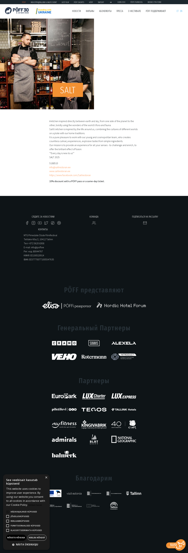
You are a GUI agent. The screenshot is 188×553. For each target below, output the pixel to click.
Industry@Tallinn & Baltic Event (44, 2)
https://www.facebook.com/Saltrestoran (70, 175)
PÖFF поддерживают (156, 11)
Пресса (119, 11)
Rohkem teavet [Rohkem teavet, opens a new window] (35, 505)
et (178, 11)
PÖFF (24, 2)
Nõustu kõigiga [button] (16, 537)
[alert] (26, 512)
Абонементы (105, 11)
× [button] (46, 477)
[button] (26, 545)
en (181, 11)
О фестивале (134, 11)
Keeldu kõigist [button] (37, 537)
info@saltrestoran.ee (60, 167)
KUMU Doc (121, 2)
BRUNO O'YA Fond (154, 2)
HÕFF (91, 2)
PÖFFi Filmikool (136, 2)
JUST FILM (65, 2)
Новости (76, 11)
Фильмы (90, 11)
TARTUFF (101, 2)
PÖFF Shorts (79, 2)
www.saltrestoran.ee (59, 171)
